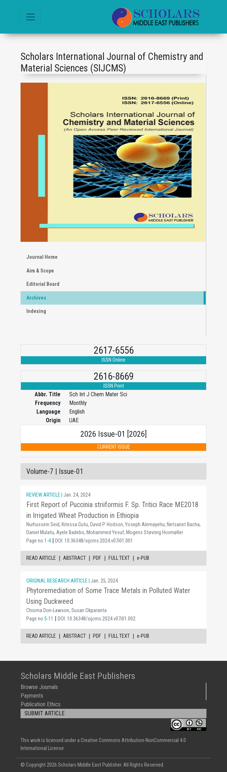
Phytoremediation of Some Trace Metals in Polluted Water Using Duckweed (108, 596)
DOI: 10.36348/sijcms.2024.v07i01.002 (96, 619)
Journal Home (42, 257)
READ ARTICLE (41, 558)
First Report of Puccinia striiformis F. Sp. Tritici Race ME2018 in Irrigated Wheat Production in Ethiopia (112, 510)
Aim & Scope (40, 271)
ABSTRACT (74, 558)
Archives (36, 298)
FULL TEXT (119, 558)
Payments (32, 695)
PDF (97, 558)
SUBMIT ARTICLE (44, 713)
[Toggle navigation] (31, 17)
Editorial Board (42, 284)
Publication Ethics (41, 704)
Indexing (36, 311)
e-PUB (143, 558)
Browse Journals (39, 687)
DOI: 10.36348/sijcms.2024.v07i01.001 (94, 541)
